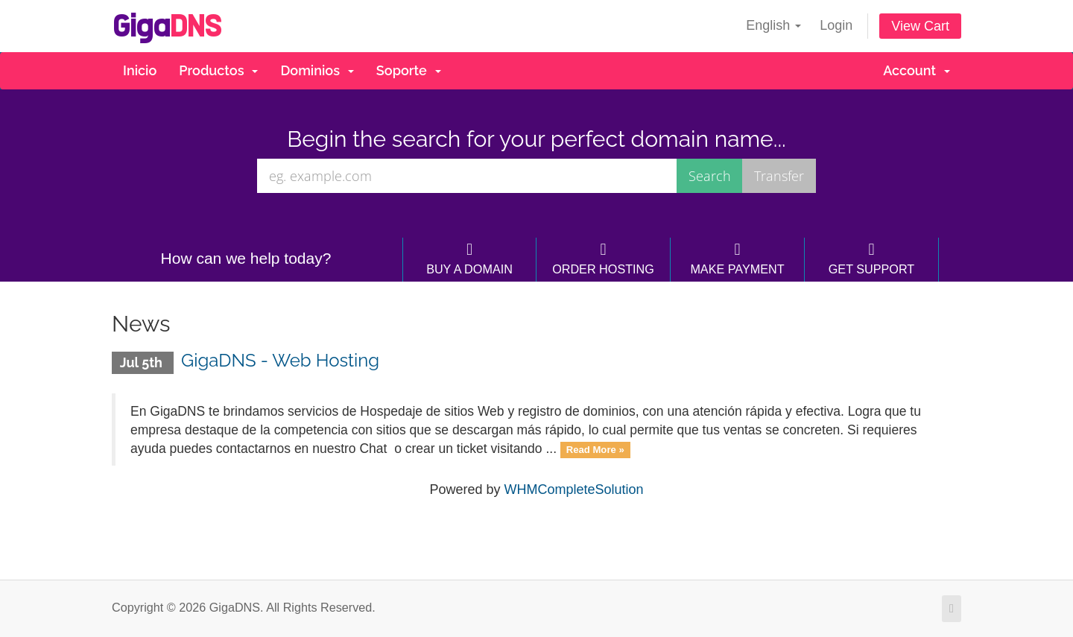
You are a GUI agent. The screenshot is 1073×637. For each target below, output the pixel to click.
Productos (218, 70)
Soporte (408, 70)
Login (836, 25)
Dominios (316, 70)
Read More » (595, 449)
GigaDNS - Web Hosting (280, 360)
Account (916, 70)
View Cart (920, 26)
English (773, 25)
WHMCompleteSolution (573, 489)
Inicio (139, 70)
